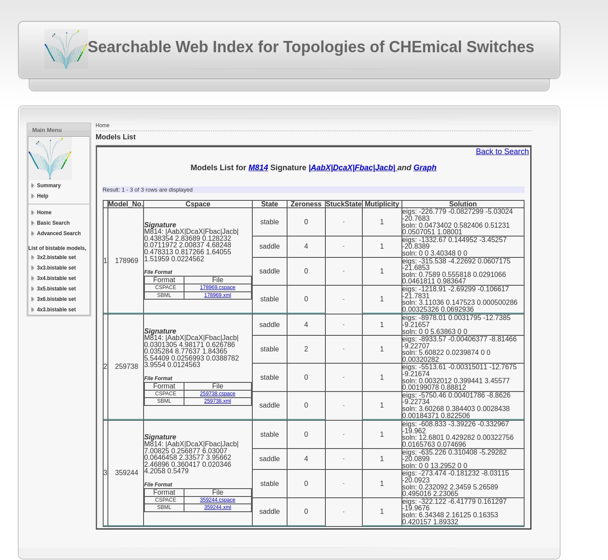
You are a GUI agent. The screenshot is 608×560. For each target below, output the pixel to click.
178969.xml (217, 295)
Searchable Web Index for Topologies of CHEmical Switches (311, 47)
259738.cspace (217, 394)
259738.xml (217, 401)
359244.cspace (217, 500)
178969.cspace (217, 287)
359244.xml (217, 507)
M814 (258, 167)
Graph (425, 167)
